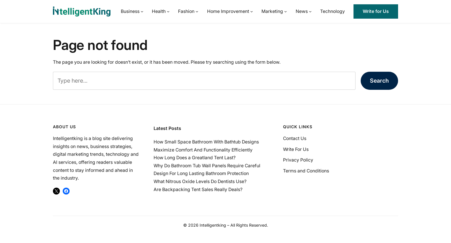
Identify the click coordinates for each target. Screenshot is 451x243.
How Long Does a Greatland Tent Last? (195, 157)
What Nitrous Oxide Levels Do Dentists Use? (200, 181)
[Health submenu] (168, 11)
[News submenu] (310, 11)
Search (379, 80)
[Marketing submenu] (285, 11)
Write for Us (376, 11)
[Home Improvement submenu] (251, 11)
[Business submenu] (142, 11)
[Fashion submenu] (197, 11)
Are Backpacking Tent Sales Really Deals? (198, 189)
